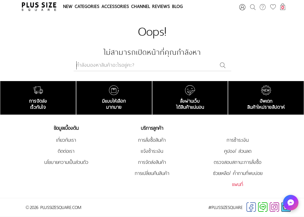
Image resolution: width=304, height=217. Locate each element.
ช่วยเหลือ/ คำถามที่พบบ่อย (238, 173)
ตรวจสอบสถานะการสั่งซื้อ (237, 162)
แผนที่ (237, 184)
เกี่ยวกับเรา (66, 140)
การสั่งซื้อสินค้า (152, 140)
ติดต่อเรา (66, 151)
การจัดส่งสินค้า (152, 162)
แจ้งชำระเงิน (152, 151)
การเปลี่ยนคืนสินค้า (152, 173)
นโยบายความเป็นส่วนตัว (66, 162)
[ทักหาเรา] (290, 202)
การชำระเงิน (238, 140)
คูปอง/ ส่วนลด (237, 151)
